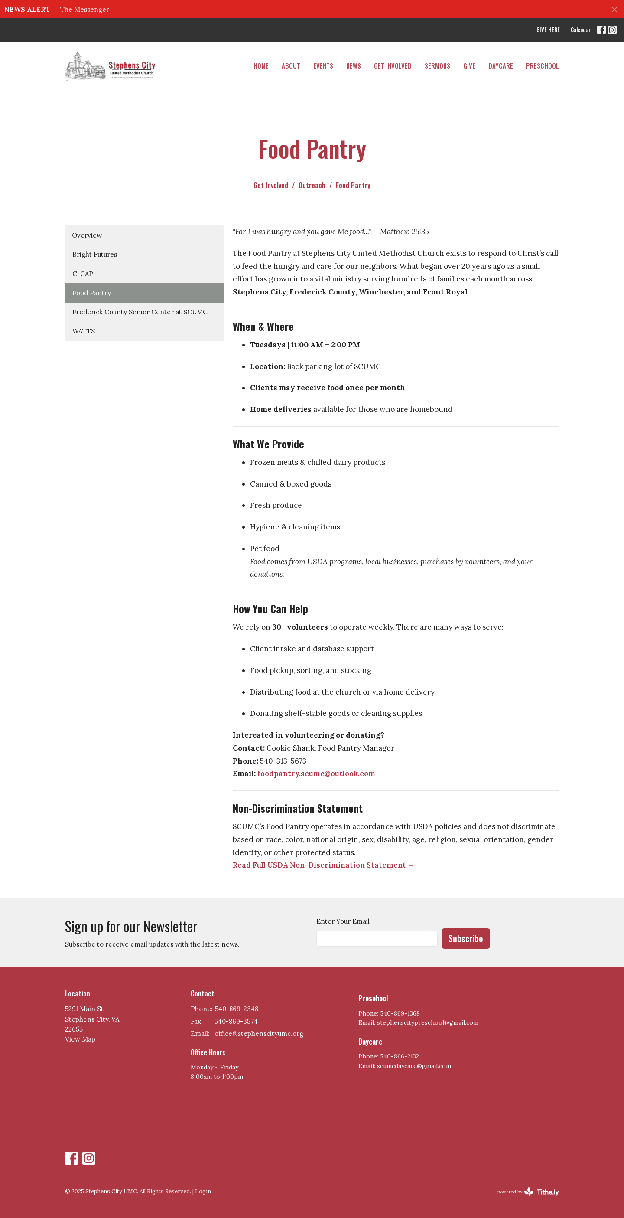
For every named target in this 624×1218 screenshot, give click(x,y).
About (291, 65)
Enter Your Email (343, 921)
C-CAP (82, 274)
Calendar (581, 29)
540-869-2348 (236, 1009)
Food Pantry (91, 293)
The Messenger (84, 9)
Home (261, 65)
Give (469, 65)
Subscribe (465, 938)
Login (203, 1191)
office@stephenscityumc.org (258, 1033)
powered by (528, 1191)
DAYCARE (500, 65)
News (353, 65)
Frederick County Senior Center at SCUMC (140, 312)
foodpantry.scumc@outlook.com (316, 773)
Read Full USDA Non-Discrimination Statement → (324, 865)
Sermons (437, 65)
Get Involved (393, 65)
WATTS (83, 331)
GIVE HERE (548, 29)
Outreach (312, 185)
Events (323, 65)
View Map (80, 1039)
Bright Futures (94, 254)
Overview (87, 235)
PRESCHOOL (542, 65)
